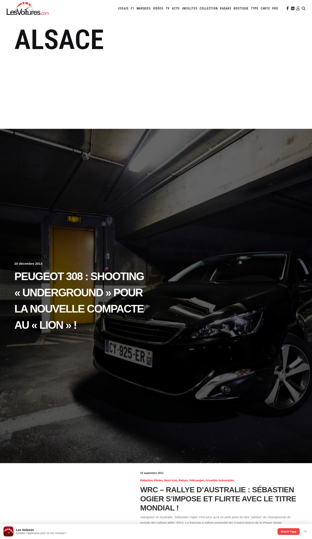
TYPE (254, 8)
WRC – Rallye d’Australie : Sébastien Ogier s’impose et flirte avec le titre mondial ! (218, 498)
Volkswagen (196, 480)
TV (168, 8)
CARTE (265, 8)
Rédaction (146, 480)
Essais (123, 8)
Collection (209, 8)
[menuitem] (123, 8)
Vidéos (158, 8)
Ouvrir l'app (288, 531)
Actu (176, 8)
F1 (132, 8)
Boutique (241, 8)
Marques (144, 8)
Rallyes (183, 480)
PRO (275, 8)
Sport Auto (171, 480)
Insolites (189, 8)
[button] (287, 8)
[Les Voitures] (28, 8)
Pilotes (158, 480)
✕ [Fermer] (305, 531)
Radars (225, 8)
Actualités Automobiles (219, 480)
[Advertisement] (156, 88)
